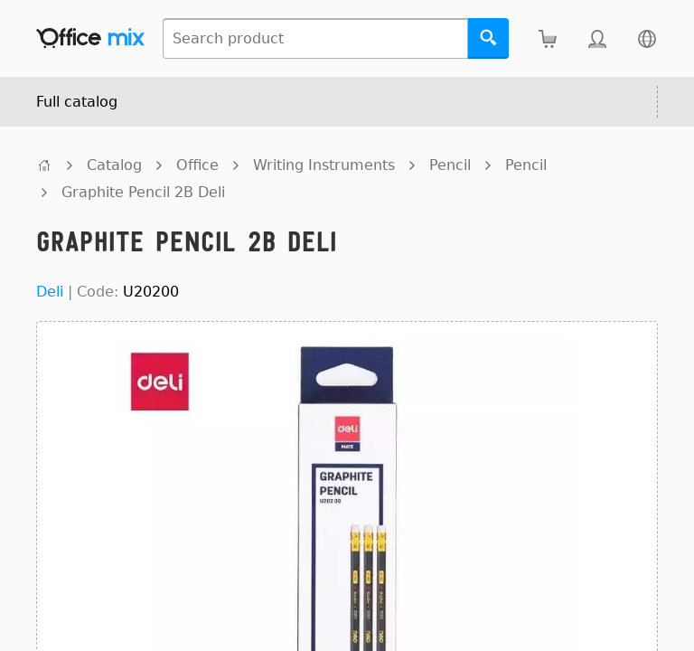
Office (197, 165)
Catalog (114, 165)
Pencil (450, 165)
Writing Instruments (324, 165)
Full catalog (76, 101)
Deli (49, 291)
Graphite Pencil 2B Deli (143, 192)
